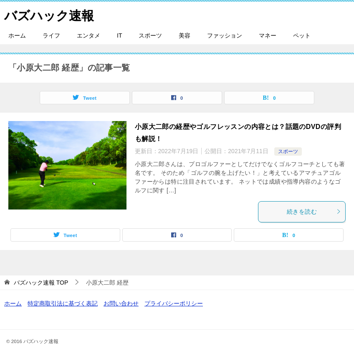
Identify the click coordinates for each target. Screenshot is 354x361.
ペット (302, 35)
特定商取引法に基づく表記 (63, 303)
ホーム (17, 35)
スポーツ (150, 35)
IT (119, 35)
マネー (267, 35)
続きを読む (314, 211)
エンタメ (88, 35)
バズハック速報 (49, 14)
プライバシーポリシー (173, 303)
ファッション (224, 35)
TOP (41, 282)
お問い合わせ (121, 303)
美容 (184, 35)
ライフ (51, 35)
